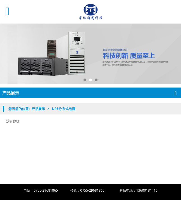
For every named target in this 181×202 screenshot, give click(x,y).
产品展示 (38, 108)
